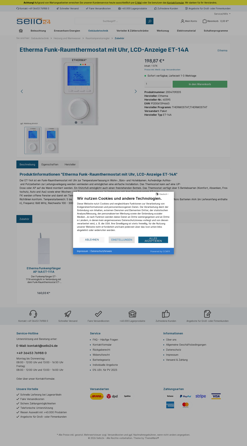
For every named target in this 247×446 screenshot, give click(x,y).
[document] (123, 216)
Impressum (82, 251)
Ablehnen (92, 239)
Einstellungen (121, 239)
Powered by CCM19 (160, 251)
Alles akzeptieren (153, 239)
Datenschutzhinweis (101, 251)
